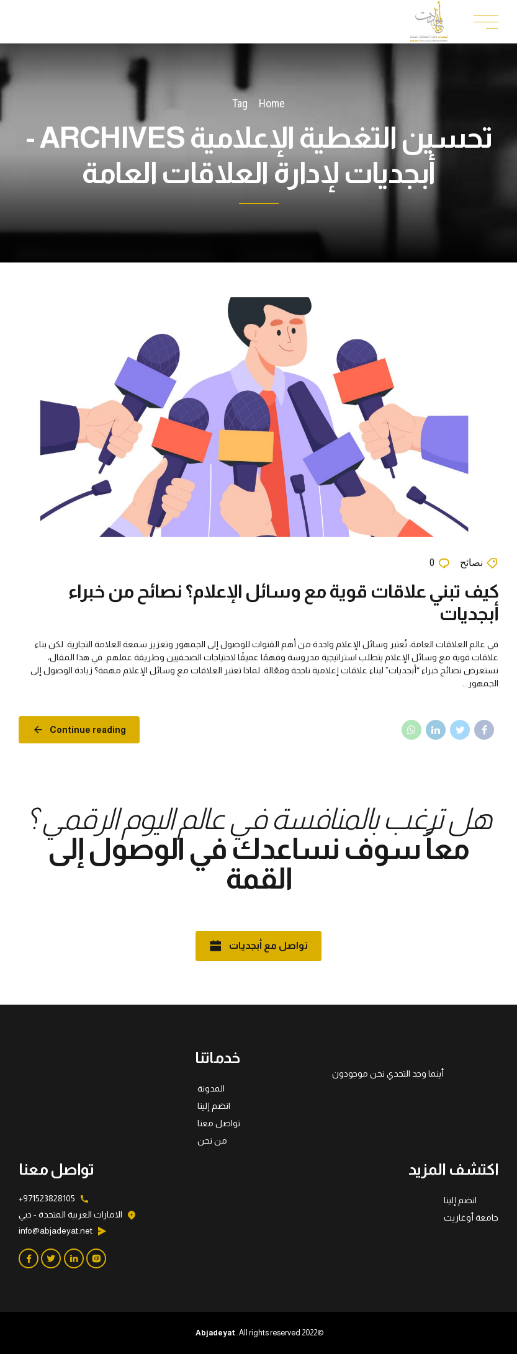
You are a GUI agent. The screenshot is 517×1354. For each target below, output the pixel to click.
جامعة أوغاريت (471, 1217)
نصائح (471, 562)
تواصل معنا (218, 1123)
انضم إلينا (213, 1106)
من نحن (212, 1141)
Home (272, 103)
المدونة (211, 1088)
